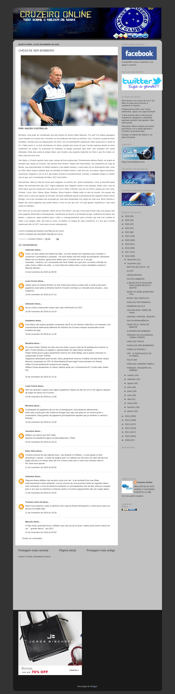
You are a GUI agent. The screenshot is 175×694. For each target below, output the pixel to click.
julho (129, 387)
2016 (127, 256)
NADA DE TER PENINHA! (139, 302)
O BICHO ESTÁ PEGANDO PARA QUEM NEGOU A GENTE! (139, 285)
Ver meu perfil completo (132, 496)
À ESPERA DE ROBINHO (138, 331)
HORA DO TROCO (135, 341)
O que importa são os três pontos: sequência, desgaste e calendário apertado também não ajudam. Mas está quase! (138, 119)
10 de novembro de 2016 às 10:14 (40, 311)
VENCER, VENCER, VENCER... (141, 316)
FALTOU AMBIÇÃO (136, 279)
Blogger (93, 686)
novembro (132, 263)
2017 (127, 252)
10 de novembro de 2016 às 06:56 (40, 272)
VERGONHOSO (134, 275)
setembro (131, 379)
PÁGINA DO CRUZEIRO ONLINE (40, 234)
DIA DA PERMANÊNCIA (138, 320)
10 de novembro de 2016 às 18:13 (40, 442)
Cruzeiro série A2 (33, 502)
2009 (127, 440)
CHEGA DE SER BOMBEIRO (140, 345)
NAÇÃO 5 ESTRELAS (36, 128)
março (130, 403)
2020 (127, 240)
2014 (127, 420)
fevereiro (131, 407)
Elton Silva (30, 451)
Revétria (29, 343)
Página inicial (67, 550)
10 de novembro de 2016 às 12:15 (40, 377)
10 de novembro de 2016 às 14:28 (40, 422)
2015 (127, 416)
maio (129, 395)
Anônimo (29, 476)
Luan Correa (31, 281)
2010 (127, 436)
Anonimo (29, 431)
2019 (127, 244)
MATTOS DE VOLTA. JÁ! (138, 267)
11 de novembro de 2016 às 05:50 (40, 467)
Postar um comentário (32, 538)
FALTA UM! (132, 360)
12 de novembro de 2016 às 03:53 (40, 532)
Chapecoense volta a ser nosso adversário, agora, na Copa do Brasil (138, 110)
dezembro (132, 259)
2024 (127, 224)
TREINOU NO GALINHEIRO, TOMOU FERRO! (140, 336)
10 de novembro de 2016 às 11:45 (40, 334)
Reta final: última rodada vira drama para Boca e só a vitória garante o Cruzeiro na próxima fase (138, 128)
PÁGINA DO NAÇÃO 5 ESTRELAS (40, 231)
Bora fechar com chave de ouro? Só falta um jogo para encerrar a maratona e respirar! (138, 103)
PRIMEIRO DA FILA (136, 306)
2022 (127, 232)
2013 (127, 424)
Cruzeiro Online (144, 482)
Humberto (30, 320)
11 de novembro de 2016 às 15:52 (40, 493)
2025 (127, 220)
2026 (127, 216)
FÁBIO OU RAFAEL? (136, 349)
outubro (131, 375)
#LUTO (130, 271)
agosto (130, 383)
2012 (127, 428)
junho (130, 391)
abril (129, 399)
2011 (127, 432)
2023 (127, 228)
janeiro (130, 411)
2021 (127, 236)
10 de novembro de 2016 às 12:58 (40, 396)
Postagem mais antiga (101, 550)
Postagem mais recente (33, 550)
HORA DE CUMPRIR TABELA (140, 364)
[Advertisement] (139, 561)
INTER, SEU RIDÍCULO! (138, 298)
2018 (127, 248)
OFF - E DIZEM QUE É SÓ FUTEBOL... (139, 354)
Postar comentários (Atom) (38, 556)
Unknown (30, 250)
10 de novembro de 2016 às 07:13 (40, 294)
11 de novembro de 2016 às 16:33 (40, 512)
